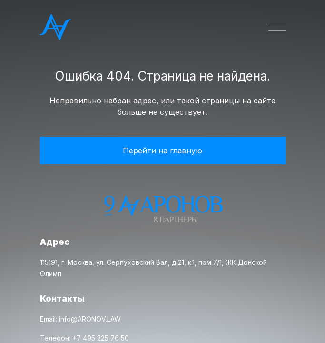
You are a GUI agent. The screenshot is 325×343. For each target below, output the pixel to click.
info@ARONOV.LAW (90, 319)
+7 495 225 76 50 (100, 338)
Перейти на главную (162, 150)
